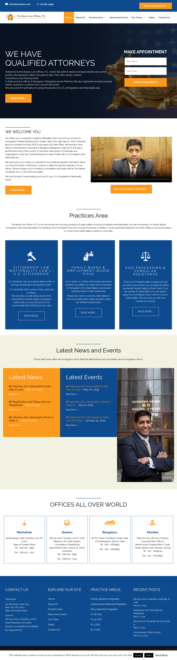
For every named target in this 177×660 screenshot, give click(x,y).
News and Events (119, 17)
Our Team (138, 17)
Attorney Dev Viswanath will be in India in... (151, 621)
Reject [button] (149, 655)
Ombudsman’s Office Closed (146, 630)
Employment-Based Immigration (108, 602)
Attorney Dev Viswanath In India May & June (151, 599)
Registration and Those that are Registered (148, 610)
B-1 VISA (95, 622)
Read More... (18, 98)
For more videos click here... (131, 189)
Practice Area (97, 17)
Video (152, 17)
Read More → (15, 394)
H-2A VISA (96, 617)
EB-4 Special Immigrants (104, 607)
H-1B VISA (96, 612)
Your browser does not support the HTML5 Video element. (131, 159)
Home (69, 17)
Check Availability (146, 82)
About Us (80, 17)
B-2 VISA (95, 628)
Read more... (18, 190)
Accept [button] (138, 655)
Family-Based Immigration (105, 597)
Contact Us (164, 17)
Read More (161, 655)
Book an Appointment (155, 6)
